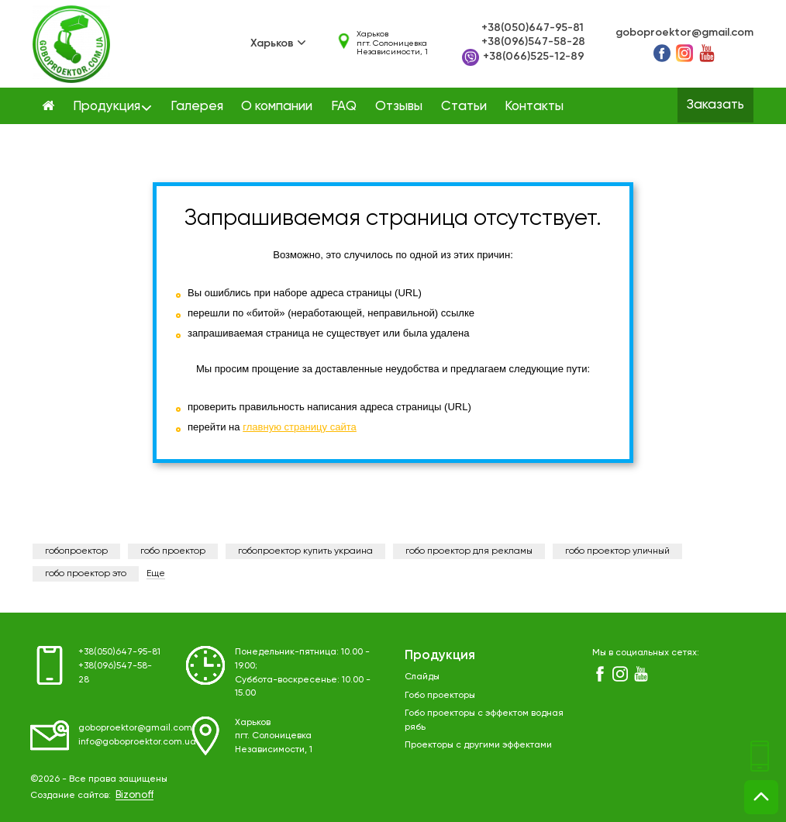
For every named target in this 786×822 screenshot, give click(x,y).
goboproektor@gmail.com (684, 32)
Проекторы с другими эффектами (478, 745)
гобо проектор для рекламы (469, 551)
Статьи (464, 106)
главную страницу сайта (300, 427)
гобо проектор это (85, 574)
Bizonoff (134, 795)
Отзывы (398, 106)
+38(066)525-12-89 (523, 57)
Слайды (422, 677)
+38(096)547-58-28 (533, 41)
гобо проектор (172, 551)
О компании (276, 106)
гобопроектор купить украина (305, 551)
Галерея (197, 106)
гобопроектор (76, 551)
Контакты (534, 106)
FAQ (344, 106)
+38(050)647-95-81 (532, 27)
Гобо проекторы (440, 695)
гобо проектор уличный (617, 551)
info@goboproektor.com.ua (137, 742)
